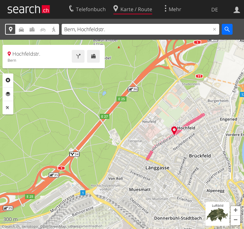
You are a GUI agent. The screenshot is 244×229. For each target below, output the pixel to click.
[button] (235, 211)
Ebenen (8, 94)
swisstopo (30, 226)
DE (214, 9)
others (73, 226)
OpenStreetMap (53, 226)
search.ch (12, 226)
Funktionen (8, 107)
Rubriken (8, 80)
